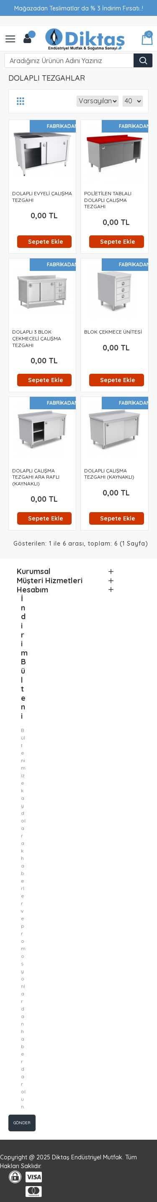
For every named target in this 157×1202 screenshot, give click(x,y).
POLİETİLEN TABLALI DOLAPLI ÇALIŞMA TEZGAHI (107, 199)
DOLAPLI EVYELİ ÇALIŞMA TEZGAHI (42, 196)
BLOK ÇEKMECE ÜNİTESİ (113, 332)
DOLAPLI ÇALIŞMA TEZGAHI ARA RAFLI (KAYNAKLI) (35, 477)
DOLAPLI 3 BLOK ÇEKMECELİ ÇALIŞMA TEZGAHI (36, 338)
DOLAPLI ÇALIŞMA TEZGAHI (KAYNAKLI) (109, 473)
